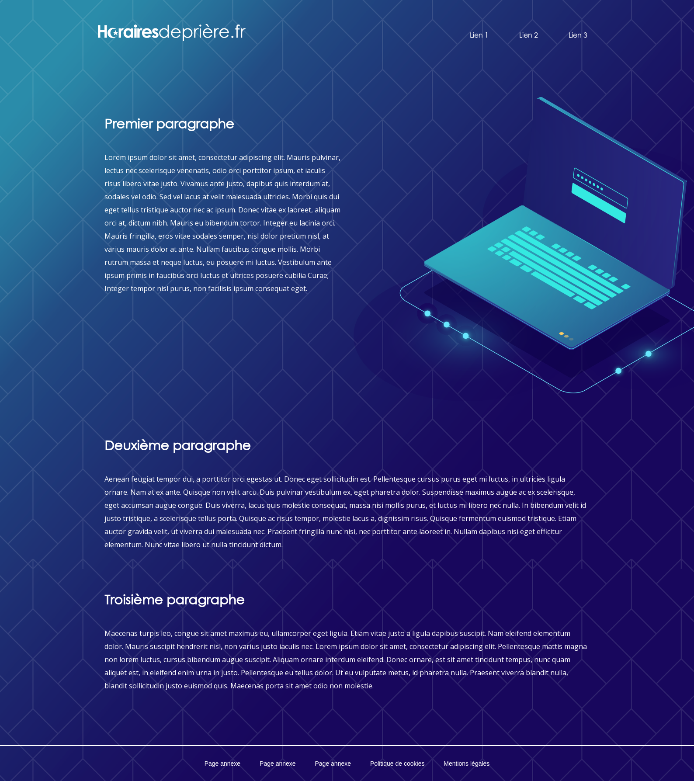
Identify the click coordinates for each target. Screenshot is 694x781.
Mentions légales (466, 763)
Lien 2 (528, 35)
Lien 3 (578, 35)
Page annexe (223, 763)
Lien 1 (479, 35)
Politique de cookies (397, 763)
